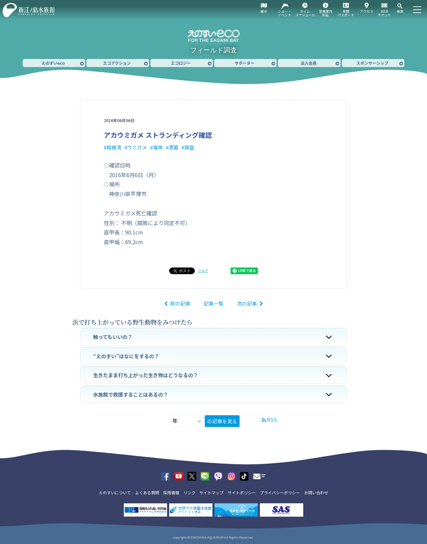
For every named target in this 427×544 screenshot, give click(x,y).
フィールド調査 (213, 50)
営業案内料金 (325, 13)
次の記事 (247, 303)
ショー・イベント (284, 13)
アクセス (366, 11)
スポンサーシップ (372, 63)
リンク (189, 492)
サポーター (245, 63)
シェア (203, 270)
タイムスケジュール (305, 13)
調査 (189, 147)
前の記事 (180, 303)
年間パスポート (346, 13)
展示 (264, 11)
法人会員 (309, 63)
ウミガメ (137, 147)
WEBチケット (384, 13)
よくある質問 (147, 492)
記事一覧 (213, 303)
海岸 (158, 147)
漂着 (173, 147)
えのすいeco (53, 63)
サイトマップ (211, 492)
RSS (272, 419)
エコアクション (117, 63)
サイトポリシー (242, 492)
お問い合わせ (316, 492)
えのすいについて (115, 492)
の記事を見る (222, 421)
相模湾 (113, 147)
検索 (400, 11)
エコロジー (181, 63)
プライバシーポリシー (280, 492)
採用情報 (171, 492)
